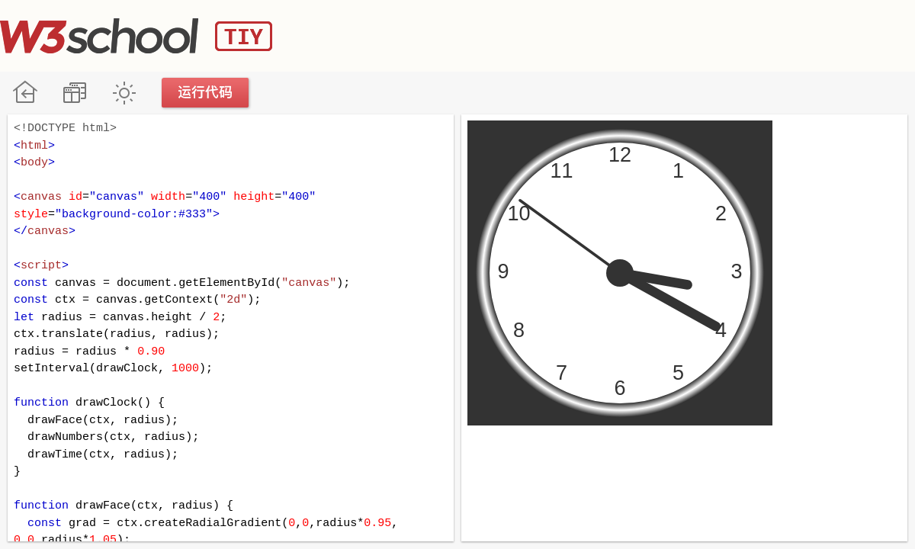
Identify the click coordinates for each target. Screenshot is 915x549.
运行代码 (206, 93)
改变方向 (74, 93)
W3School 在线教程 (25, 93)
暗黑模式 (124, 93)
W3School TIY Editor (136, 36)
